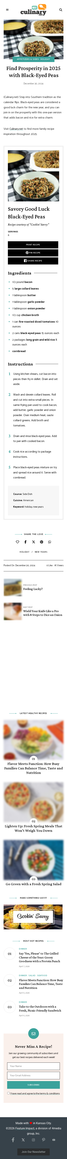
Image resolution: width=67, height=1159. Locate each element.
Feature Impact (24, 1128)
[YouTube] (54, 1141)
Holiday (45, 59)
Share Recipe (33, 261)
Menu (7, 9)
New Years (41, 552)
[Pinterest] (44, 1140)
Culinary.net (16, 129)
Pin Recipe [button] (33, 252)
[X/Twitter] (23, 1141)
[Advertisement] (33, 668)
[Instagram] (33, 1141)
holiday (24, 552)
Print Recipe (33, 244)
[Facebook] (13, 1140)
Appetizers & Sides (28, 59)
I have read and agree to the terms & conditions (35, 1094)
